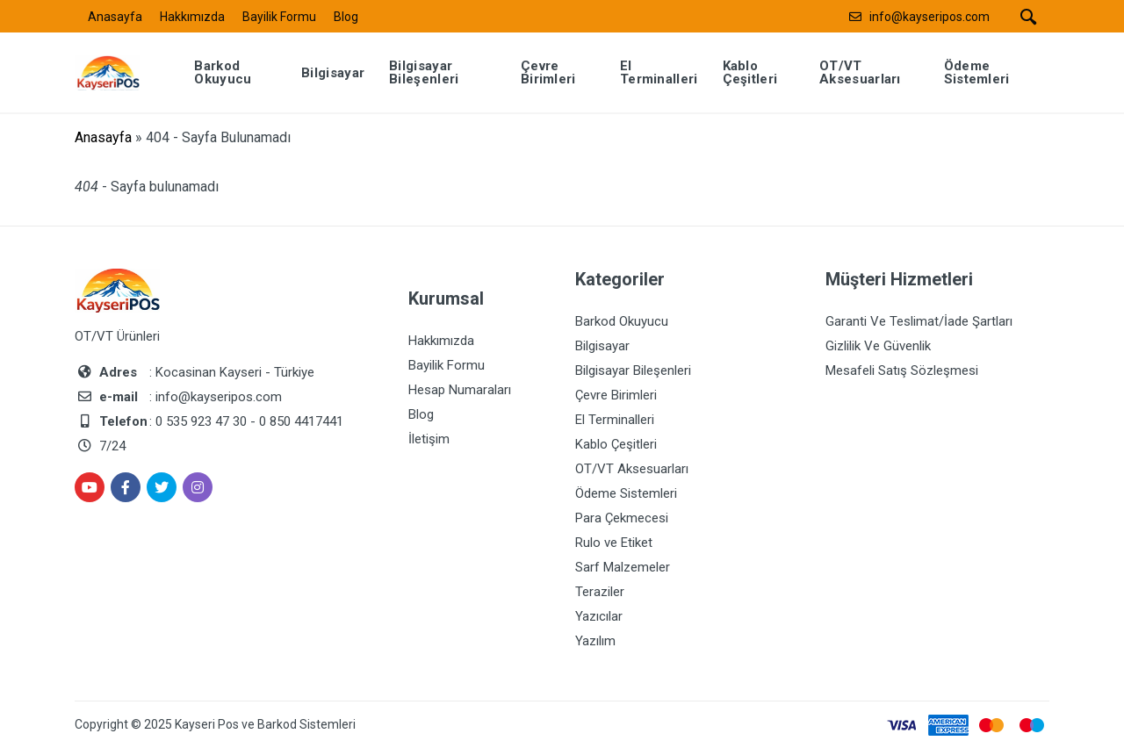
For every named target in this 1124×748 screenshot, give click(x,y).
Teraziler (599, 592)
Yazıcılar (599, 616)
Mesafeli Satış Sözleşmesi (901, 370)
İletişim (429, 439)
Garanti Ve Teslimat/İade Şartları (918, 321)
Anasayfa (115, 17)
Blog (346, 17)
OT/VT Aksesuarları (631, 469)
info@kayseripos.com (929, 17)
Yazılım (595, 641)
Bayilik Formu (279, 17)
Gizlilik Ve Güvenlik (878, 346)
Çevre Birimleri (616, 395)
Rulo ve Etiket (613, 542)
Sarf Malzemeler (622, 567)
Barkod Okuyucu (621, 321)
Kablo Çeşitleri (616, 444)
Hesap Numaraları (459, 390)
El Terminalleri (614, 420)
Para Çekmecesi (621, 518)
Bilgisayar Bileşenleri (633, 370)
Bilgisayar (602, 346)
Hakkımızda (192, 17)
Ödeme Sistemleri (626, 493)
